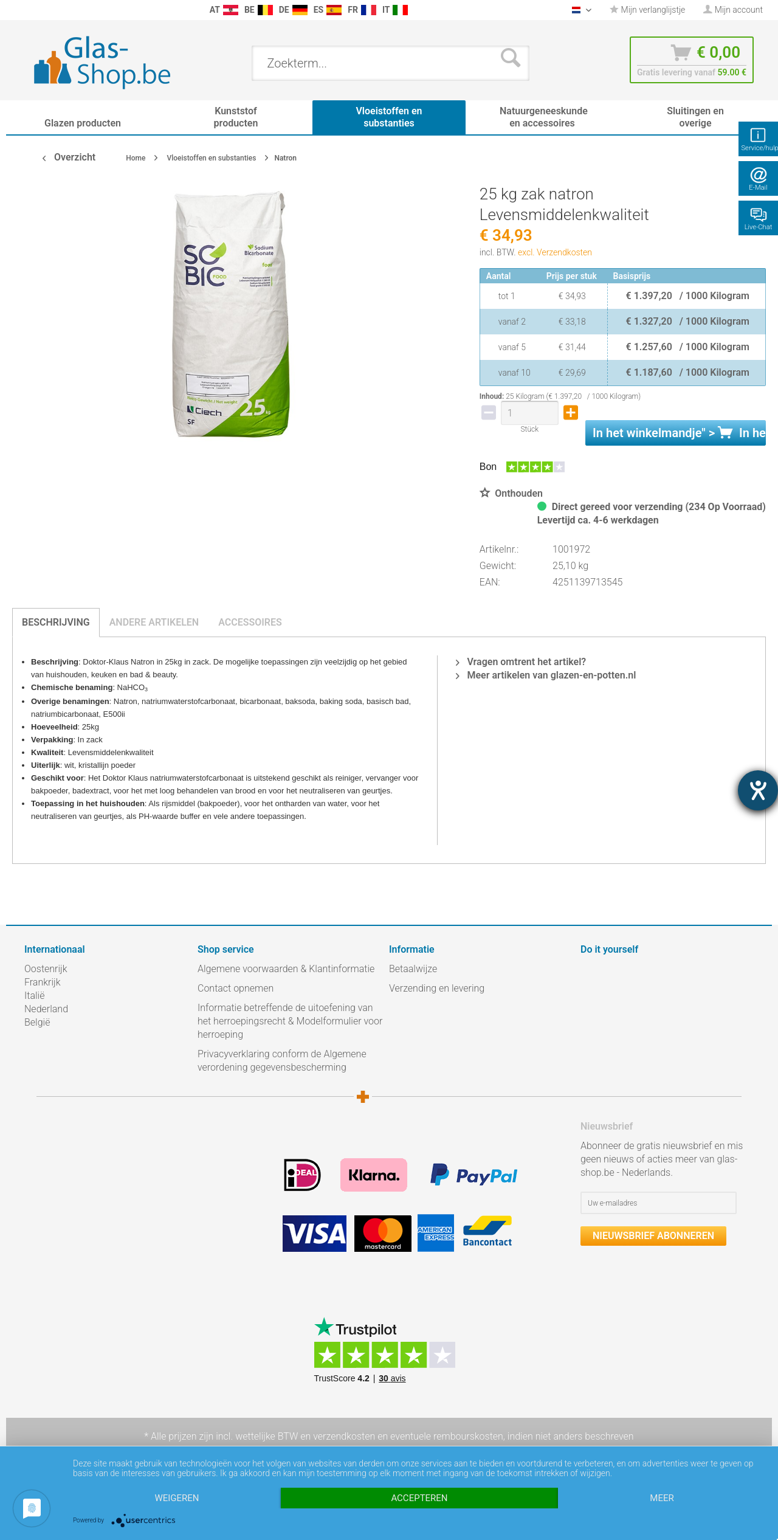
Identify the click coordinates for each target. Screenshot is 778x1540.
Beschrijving (56, 622)
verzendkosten (344, 1436)
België (37, 1022)
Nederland (46, 1009)
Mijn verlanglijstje (647, 10)
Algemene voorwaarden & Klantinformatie (286, 969)
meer (661, 1498)
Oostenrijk (45, 969)
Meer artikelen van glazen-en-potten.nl (546, 675)
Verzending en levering (436, 988)
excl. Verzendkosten (555, 252)
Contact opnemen (236, 988)
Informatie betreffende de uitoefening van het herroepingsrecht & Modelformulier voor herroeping (290, 1021)
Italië (34, 995)
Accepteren (419, 1498)
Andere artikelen (154, 622)
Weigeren (176, 1498)
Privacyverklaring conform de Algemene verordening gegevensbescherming (282, 1060)
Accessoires (250, 622)
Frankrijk (42, 982)
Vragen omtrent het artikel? (521, 662)
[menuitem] (30, 10)
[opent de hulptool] (758, 790)
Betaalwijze (413, 969)
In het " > (679, 433)
